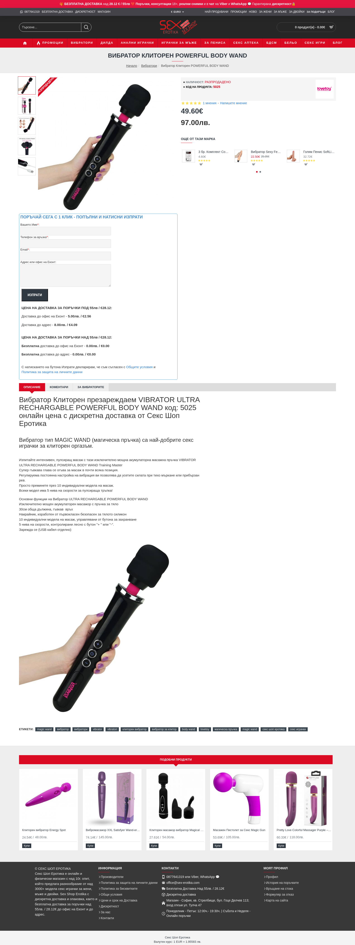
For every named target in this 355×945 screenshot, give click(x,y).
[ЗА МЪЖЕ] (280, 12)
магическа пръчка (226, 729)
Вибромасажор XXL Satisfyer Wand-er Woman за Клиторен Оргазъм (113, 830)
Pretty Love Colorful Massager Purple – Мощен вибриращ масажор (304, 830)
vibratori (112, 729)
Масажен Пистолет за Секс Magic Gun (239, 830)
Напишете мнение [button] (233, 103)
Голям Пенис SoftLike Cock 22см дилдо (319, 152)
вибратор (63, 729)
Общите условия (139, 367)
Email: (25, 250)
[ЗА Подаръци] (316, 12)
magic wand (44, 729)
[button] (201, 164)
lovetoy (205, 729)
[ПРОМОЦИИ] (238, 12)
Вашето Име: (29, 225)
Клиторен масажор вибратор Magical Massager (176, 830)
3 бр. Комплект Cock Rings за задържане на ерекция (214, 152)
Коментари (59, 387)
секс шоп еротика (273, 729)
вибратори (80, 729)
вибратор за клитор (164, 729)
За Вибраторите (90, 387)
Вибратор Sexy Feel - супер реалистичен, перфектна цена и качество (266, 152)
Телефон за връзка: (34, 237)
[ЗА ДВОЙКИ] (297, 12)
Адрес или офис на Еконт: (38, 262)
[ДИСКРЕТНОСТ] (85, 12)
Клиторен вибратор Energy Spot (44, 830)
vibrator (97, 729)
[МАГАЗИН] (104, 12)
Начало (131, 65)
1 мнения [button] (209, 103)
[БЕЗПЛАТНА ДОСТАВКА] (57, 12)
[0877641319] (30, 12)
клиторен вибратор (134, 729)
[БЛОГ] (331, 12)
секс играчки (298, 729)
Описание (32, 387)
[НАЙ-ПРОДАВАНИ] (217, 12)
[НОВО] (253, 12)
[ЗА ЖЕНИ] (265, 12)
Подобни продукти (176, 759)
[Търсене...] (86, 27)
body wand (188, 729)
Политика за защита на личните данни (52, 372)
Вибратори (149, 66)
